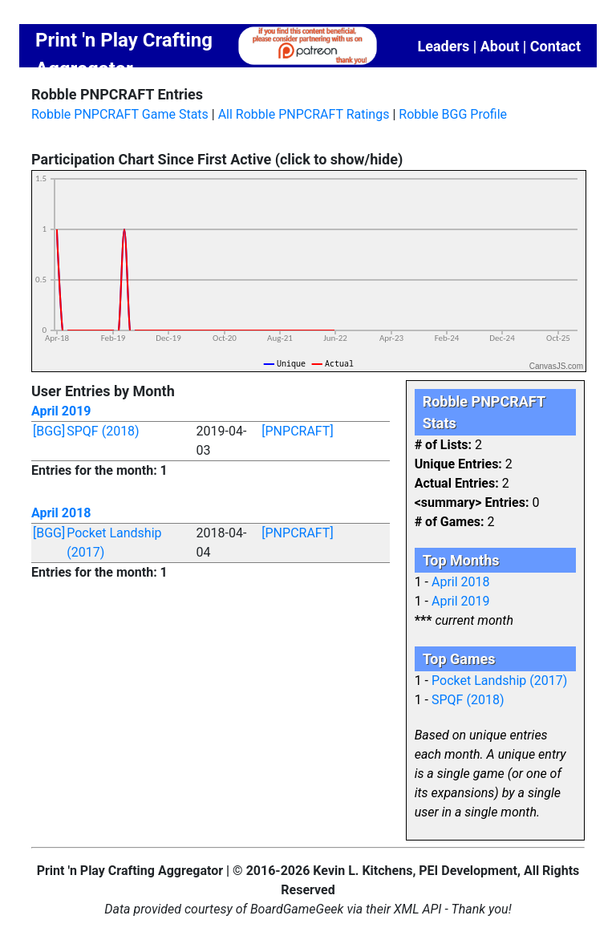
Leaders (443, 46)
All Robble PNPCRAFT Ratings (304, 114)
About (500, 46)
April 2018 (61, 513)
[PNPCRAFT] (297, 431)
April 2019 (61, 411)
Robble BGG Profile (453, 114)
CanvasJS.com (556, 366)
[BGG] (49, 431)
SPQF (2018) (103, 431)
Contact (555, 46)
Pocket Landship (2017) (499, 680)
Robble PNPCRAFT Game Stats (120, 114)
